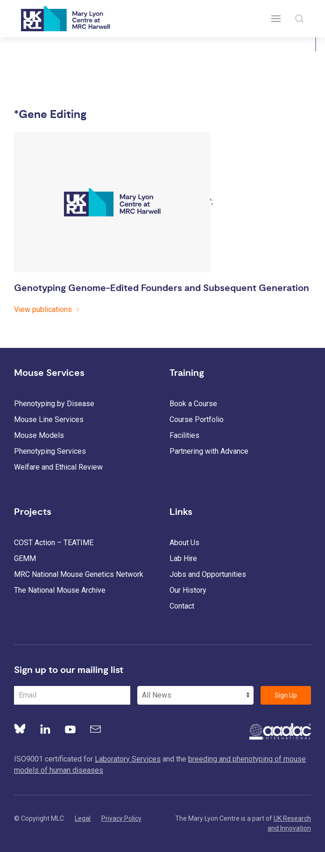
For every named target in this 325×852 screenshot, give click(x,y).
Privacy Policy (121, 818)
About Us (184, 542)
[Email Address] (72, 695)
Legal (83, 818)
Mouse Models (39, 435)
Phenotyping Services (50, 451)
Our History (188, 590)
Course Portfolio (197, 419)
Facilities (184, 435)
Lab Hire (183, 558)
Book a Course (193, 403)
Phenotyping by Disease (54, 403)
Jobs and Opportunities (208, 574)
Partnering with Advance (209, 451)
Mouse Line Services (49, 419)
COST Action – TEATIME (53, 542)
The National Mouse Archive (60, 590)
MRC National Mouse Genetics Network (78, 574)
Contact (182, 606)
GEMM (25, 558)
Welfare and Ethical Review (58, 467)
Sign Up (286, 695)
